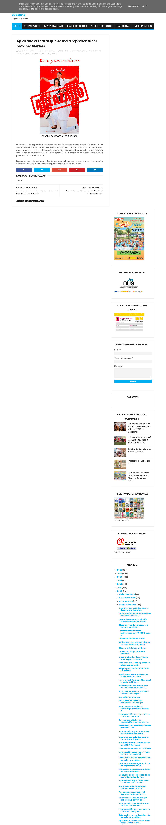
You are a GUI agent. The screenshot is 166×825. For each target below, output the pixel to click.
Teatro (60, 54)
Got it (145, 6)
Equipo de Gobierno (77, 26)
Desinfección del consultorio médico (133, 675)
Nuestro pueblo (32, 26)
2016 (119, 720)
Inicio (17, 26)
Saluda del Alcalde (53, 26)
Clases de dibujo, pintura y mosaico (132, 477)
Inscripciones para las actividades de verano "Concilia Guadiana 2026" (138, 301)
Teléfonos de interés (101, 26)
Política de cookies (118, 764)
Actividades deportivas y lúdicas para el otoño (135, 551)
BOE (62, 771)
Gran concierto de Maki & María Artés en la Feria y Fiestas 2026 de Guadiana (139, 252)
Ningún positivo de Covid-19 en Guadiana (134, 494)
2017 (119, 717)
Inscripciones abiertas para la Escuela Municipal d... (133, 433)
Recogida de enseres (129, 522)
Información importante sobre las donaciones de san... (134, 557)
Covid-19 (26, 54)
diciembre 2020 (127, 419)
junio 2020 (124, 687)
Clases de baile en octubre (132, 463)
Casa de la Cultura (74, 51)
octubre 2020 (126, 426)
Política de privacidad (119, 767)
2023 (119, 405)
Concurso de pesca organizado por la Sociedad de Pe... (134, 601)
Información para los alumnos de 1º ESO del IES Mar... (134, 629)
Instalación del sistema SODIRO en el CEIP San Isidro (134, 568)
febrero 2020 (126, 702)
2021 (119, 412)
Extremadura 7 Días (70, 786)
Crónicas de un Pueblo (71, 780)
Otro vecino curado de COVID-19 (135, 573)
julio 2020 (124, 684)
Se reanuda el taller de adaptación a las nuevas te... (134, 546)
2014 (119, 727)
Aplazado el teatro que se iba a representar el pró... (134, 646)
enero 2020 (125, 705)
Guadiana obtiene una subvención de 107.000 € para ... (134, 457)
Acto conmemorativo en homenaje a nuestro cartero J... (134, 533)
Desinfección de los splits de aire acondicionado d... (135, 439)
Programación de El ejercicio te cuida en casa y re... (134, 635)
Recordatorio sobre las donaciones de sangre (131, 526)
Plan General (123, 26)
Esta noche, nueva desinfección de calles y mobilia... (135, 583)
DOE (62, 783)
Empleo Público (141, 26)
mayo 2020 (125, 691)
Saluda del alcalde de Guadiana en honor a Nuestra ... (134, 595)
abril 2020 (124, 695)
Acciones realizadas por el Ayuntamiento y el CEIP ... (132, 618)
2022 (119, 409)
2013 (119, 731)
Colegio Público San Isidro (73, 777)
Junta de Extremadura (71, 796)
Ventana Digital (68, 814)
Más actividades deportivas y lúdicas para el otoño (133, 483)
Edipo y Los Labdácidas (40, 54)
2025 (119, 398)
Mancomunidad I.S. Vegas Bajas (75, 802)
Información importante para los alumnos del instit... (133, 606)
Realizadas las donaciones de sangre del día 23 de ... (133, 500)
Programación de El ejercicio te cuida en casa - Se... (134, 540)
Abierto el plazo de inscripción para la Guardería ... (134, 652)
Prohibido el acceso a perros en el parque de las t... (134, 488)
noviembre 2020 (127, 422)
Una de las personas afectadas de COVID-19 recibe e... (134, 663)
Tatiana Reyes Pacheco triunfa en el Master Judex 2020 (134, 468)
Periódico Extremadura (71, 808)
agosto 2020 (125, 680)
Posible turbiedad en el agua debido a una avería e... (133, 623)
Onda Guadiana (68, 805)
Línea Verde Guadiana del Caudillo (77, 799)
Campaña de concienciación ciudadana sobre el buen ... (133, 445)
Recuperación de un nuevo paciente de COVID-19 (132, 612)
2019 (119, 710)
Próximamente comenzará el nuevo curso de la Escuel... (133, 511)
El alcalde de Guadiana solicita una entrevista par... (134, 517)
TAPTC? (54, 54)
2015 (119, 724)
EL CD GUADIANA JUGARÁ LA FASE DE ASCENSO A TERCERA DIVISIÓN (139, 265)
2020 (119, 416)
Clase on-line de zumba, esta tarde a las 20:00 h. (133, 451)
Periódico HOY (67, 811)
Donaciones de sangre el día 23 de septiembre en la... (134, 589)
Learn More (133, 6)
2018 (119, 713)
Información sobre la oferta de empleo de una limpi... (134, 578)
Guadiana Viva (67, 792)
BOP (62, 774)
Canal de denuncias (118, 770)
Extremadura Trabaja (71, 789)
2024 (119, 402)
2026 (119, 395)
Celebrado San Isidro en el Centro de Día (139, 275)
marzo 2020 (125, 698)
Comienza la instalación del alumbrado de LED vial (132, 658)
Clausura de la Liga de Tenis (132, 473)
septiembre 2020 (128, 429)
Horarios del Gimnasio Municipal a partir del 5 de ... (135, 506)
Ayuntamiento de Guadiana (23, 13)
